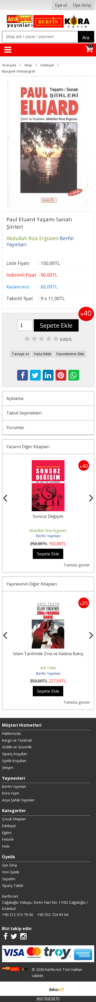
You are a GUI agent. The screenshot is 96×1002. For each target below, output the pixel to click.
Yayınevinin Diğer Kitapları (31, 584)
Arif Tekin (48, 667)
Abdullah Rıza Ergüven (48, 530)
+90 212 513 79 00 (17, 914)
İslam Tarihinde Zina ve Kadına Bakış (48, 653)
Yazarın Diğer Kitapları (27, 446)
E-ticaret (40, 989)
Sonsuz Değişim (48, 516)
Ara (85, 37)
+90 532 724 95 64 (52, 914)
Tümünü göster (76, 565)
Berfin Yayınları (48, 535)
